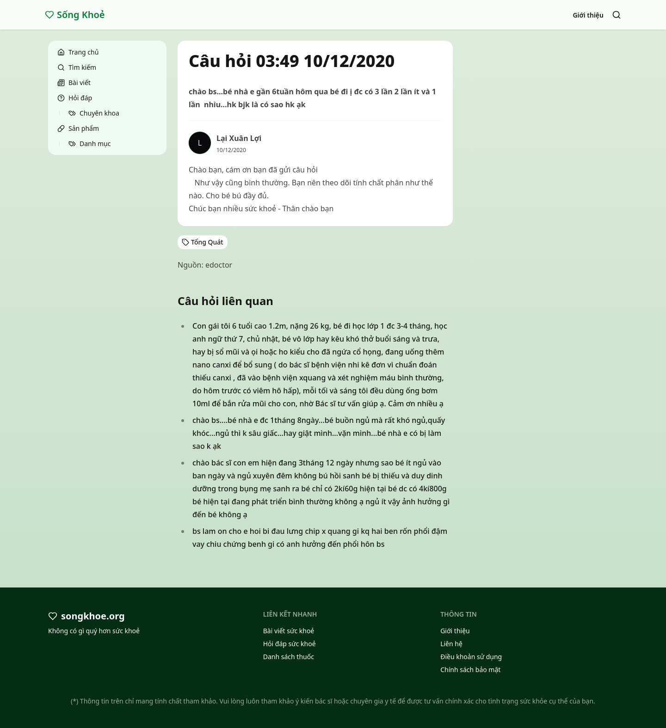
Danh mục (89, 143)
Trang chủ (78, 52)
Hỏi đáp (74, 97)
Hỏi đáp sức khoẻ (289, 643)
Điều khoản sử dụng (471, 656)
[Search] (616, 15)
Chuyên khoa (93, 113)
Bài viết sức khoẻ (288, 630)
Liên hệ (451, 643)
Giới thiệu (588, 15)
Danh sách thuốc (288, 656)
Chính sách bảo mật (470, 669)
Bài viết (74, 82)
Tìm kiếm (76, 67)
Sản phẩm (78, 128)
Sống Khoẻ (75, 14)
